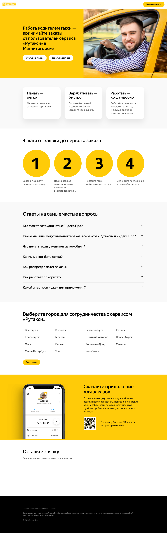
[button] (83, 226)
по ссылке (32, 184)
